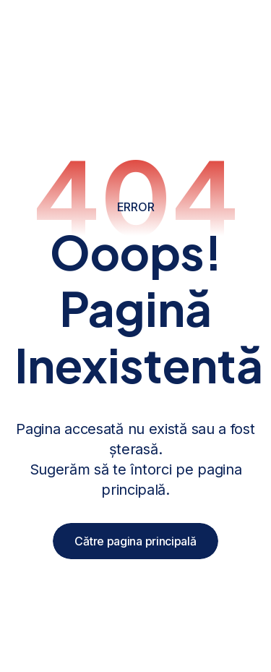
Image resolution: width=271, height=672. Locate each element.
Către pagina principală (135, 541)
